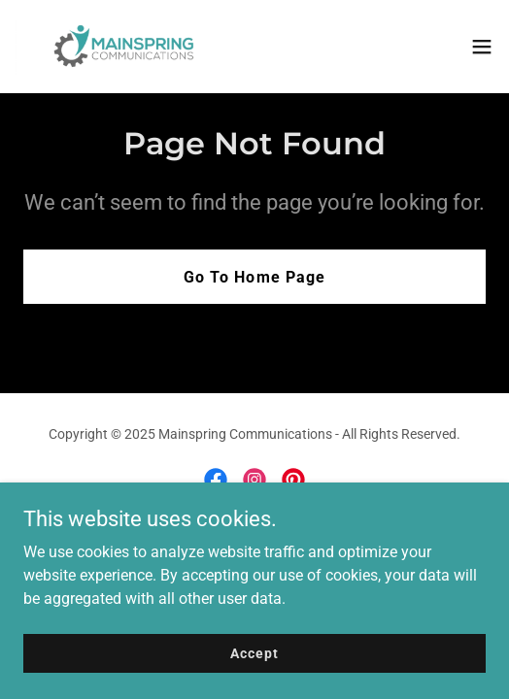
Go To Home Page (254, 277)
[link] (124, 46)
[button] (481, 46)
